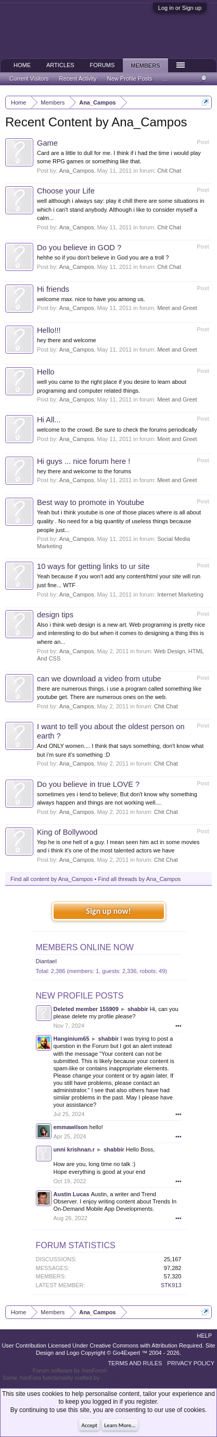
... (165, 78)
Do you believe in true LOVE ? (88, 784)
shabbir (137, 1009)
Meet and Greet (177, 308)
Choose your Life (66, 191)
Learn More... (119, 1425)
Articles (60, 65)
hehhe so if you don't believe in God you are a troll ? (103, 257)
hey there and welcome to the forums (84, 471)
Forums (102, 65)
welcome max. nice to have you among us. (91, 299)
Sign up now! (108, 911)
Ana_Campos (76, 170)
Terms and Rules (135, 1363)
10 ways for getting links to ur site (93, 566)
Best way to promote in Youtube (90, 502)
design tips (55, 615)
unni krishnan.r (74, 1149)
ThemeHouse (118, 1378)
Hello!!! (49, 330)
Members (145, 65)
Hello (45, 372)
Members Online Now (85, 947)
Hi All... (49, 420)
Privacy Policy (190, 1363)
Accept (89, 1425)
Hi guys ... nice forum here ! (83, 461)
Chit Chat (169, 170)
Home (22, 65)
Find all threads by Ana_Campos (139, 879)
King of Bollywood (67, 832)
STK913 (171, 1285)
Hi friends (53, 289)
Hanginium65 (72, 1038)
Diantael (46, 961)
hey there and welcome (66, 340)
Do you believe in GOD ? (79, 247)
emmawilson (71, 1127)
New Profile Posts (80, 995)
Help (204, 1335)
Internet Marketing (180, 594)
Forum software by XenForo (70, 1370)
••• (178, 1025)
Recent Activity (78, 78)
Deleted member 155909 (86, 1009)
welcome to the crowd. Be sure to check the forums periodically (117, 429)
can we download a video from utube (99, 679)
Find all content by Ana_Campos (51, 879)
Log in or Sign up (179, 8)
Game (47, 143)
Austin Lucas (72, 1194)
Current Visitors (29, 78)
